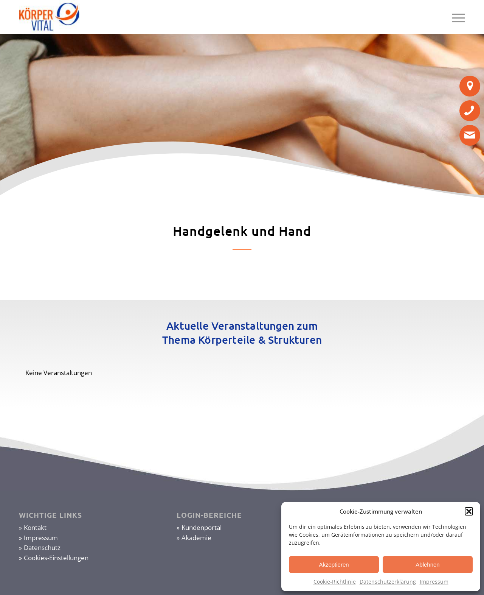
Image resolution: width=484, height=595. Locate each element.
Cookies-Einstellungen (56, 557)
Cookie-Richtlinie (334, 581)
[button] (469, 511)
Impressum (434, 581)
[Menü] (456, 17)
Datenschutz (42, 547)
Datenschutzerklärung (388, 581)
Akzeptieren (334, 564)
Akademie (196, 537)
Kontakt (35, 527)
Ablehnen (427, 564)
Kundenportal (202, 527)
